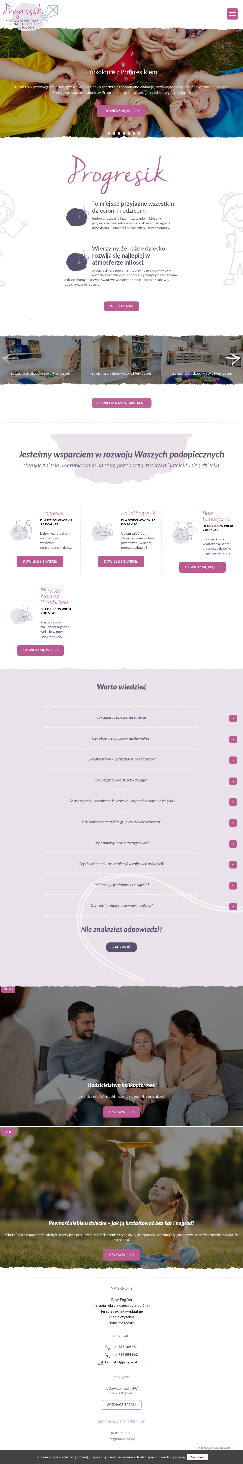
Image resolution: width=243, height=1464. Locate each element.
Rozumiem (198, 1457)
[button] (104, 133)
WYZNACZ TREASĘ (122, 1405)
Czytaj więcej (121, 1112)
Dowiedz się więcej (40, 561)
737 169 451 (125, 1347)
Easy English (121, 1299)
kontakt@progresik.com (125, 1362)
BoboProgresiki (121, 1323)
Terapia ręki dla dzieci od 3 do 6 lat (121, 1305)
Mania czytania (121, 1317)
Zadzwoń (121, 947)
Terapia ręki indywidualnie (121, 1311)
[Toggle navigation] (232, 14)
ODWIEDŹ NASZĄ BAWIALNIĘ (122, 403)
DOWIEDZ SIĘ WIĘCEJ (121, 111)
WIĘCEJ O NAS (121, 306)
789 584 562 (125, 1354)
